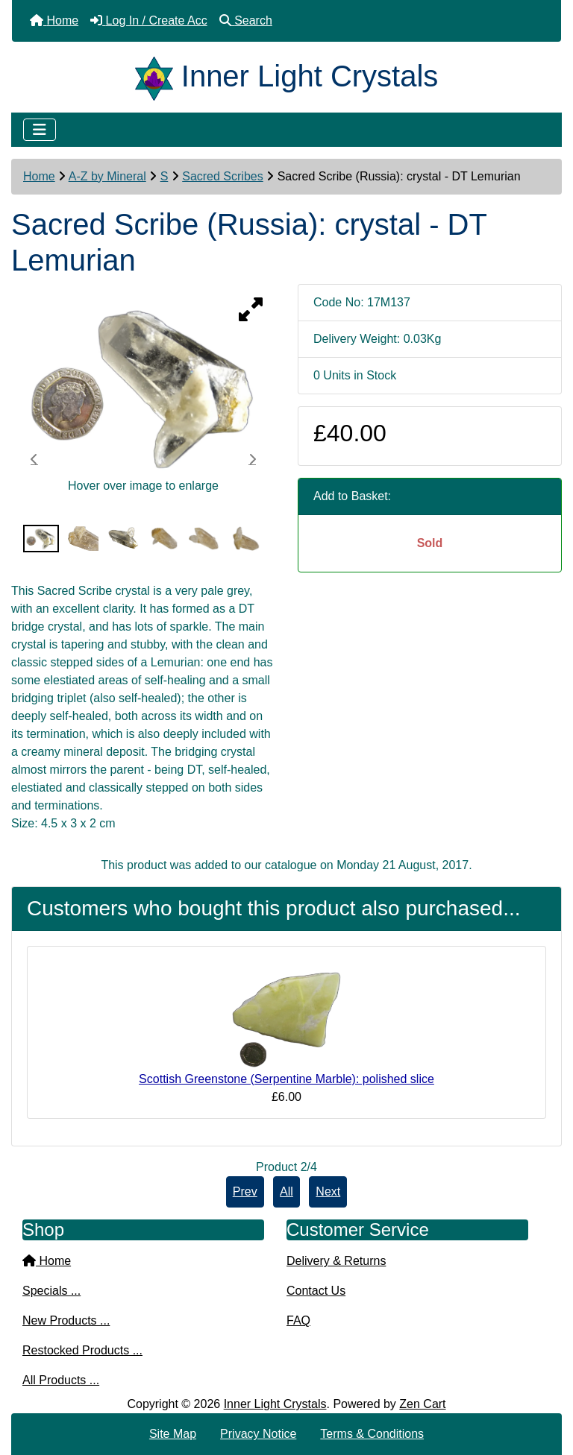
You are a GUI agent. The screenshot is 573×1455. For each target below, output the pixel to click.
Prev (245, 1191)
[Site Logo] (158, 76)
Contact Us (315, 1290)
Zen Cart (422, 1404)
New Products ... (66, 1320)
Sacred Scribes (222, 176)
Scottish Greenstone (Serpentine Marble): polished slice (286, 1079)
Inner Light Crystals (275, 1404)
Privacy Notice (258, 1433)
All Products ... (60, 1380)
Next (328, 1191)
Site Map (172, 1433)
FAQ (298, 1320)
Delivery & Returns (336, 1260)
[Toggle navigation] (39, 130)
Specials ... (51, 1290)
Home (39, 176)
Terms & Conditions (372, 1433)
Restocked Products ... (82, 1350)
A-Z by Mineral (107, 176)
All (286, 1191)
